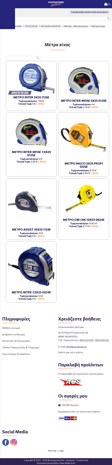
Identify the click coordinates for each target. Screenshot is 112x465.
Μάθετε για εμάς (11, 327)
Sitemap (52, 450)
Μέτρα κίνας (98, 25)
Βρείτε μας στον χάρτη (70, 352)
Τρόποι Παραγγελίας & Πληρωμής (20, 347)
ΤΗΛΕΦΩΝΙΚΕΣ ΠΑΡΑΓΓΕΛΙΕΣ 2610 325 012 (89, 12)
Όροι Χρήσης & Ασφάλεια (16, 354)
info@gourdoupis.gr (76, 346)
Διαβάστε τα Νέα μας (13, 334)
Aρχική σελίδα (14, 25)
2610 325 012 (102, 340)
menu (4, 4)
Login (61, 450)
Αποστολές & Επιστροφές (16, 340)
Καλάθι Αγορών (68, 405)
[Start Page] (56, 4)
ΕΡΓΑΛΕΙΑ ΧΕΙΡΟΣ (51, 25)
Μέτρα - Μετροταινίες (76, 25)
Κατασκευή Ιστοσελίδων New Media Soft (56, 463)
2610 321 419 (86, 340)
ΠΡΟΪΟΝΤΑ (31, 25)
